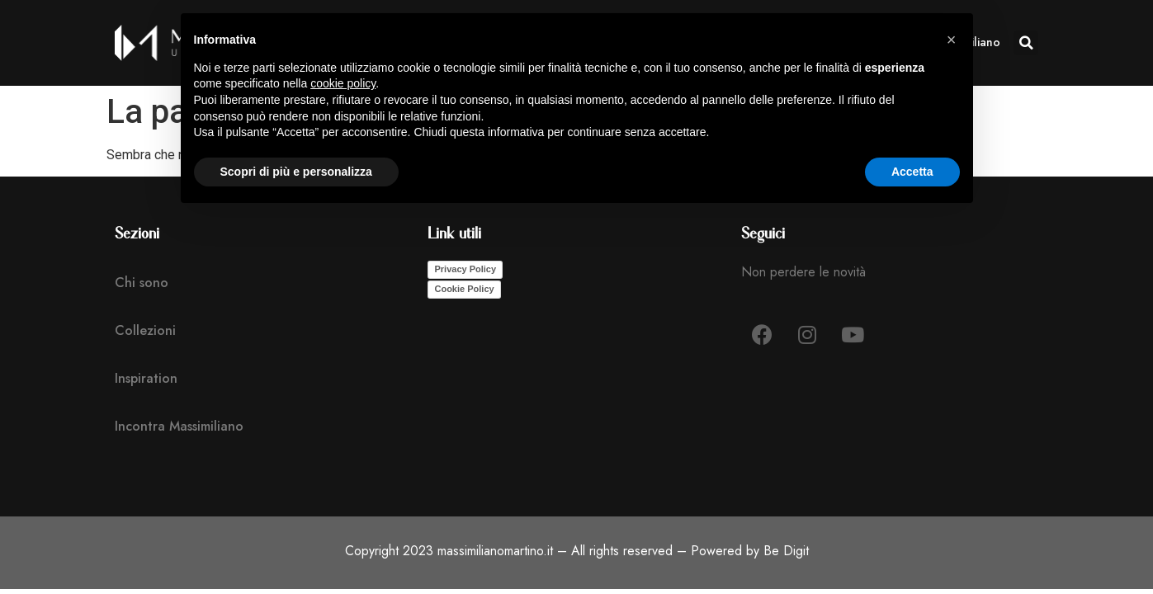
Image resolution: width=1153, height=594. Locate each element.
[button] (1026, 43)
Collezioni (145, 330)
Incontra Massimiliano (179, 426)
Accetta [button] (912, 171)
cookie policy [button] (343, 83)
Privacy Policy (465, 269)
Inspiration (146, 378)
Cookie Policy (464, 289)
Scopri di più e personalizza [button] (296, 171)
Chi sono (141, 282)
